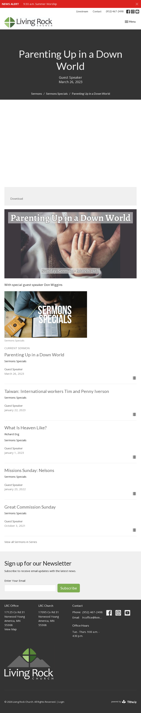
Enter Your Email (14, 580)
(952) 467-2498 (115, 11)
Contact (97, 11)
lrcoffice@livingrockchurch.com (92, 617)
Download (16, 198)
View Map (10, 629)
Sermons (36, 93)
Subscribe (68, 588)
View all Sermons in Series (20, 542)
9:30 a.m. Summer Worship (40, 4)
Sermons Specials (57, 93)
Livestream (82, 11)
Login (61, 701)
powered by (124, 701)
